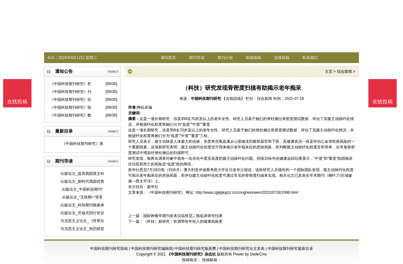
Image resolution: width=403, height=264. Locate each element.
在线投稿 (281, 57)
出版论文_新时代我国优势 (82, 181)
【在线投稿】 (233, 98)
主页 (328, 71)
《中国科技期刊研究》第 (82, 143)
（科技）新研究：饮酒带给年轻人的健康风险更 (183, 221)
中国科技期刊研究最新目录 (290, 248)
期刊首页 (168, 57)
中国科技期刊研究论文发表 (241, 248)
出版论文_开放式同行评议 (82, 213)
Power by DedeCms (250, 254)
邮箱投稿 (253, 57)
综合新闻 (344, 71)
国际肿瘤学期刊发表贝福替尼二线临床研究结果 (183, 216)
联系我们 (310, 57)
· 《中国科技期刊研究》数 (69, 115)
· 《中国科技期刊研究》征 (69, 99)
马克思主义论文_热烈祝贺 (82, 229)
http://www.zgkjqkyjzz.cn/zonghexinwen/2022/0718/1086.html (247, 192)
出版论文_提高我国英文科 (82, 173)
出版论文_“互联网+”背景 (82, 197)
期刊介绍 (225, 57)
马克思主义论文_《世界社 (82, 221)
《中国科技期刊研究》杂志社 (191, 254)
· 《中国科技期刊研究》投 (69, 107)
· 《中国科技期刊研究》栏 (69, 84)
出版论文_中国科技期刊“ (82, 189)
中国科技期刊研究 (206, 98)
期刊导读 (196, 57)
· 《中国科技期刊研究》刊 (69, 91)
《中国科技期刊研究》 (166, 192)
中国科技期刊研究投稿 (109, 248)
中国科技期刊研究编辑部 (152, 248)
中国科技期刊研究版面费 (195, 248)
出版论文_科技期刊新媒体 (82, 205)
